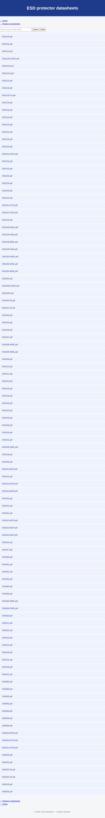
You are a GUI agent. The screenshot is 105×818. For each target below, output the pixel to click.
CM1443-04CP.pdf (9, 484)
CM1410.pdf (7, 367)
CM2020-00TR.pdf (10, 733)
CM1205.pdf (7, 44)
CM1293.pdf (7, 279)
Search (35, 29)
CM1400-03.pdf (8, 301)
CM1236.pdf (7, 183)
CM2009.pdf (7, 726)
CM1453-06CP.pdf (9, 528)
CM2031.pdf (7, 762)
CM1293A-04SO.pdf (10, 286)
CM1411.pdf (7, 374)
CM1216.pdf (7, 88)
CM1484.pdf (7, 586)
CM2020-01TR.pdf (10, 740)
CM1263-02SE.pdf (10, 264)
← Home (4, 21)
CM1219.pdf (7, 110)
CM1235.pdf (7, 176)
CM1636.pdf (7, 667)
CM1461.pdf (7, 564)
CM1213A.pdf (8, 66)
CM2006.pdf (7, 718)
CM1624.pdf (7, 645)
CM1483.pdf (7, 579)
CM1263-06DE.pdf (10, 271)
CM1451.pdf (7, 506)
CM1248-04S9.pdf (9, 235)
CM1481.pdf (7, 572)
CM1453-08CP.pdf (9, 535)
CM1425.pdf (7, 418)
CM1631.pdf (7, 660)
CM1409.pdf (7, 359)
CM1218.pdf (7, 103)
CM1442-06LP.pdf (9, 469)
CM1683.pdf (7, 689)
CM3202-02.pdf (8, 777)
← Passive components (10, 24)
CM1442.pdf (7, 477)
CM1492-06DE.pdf (10, 601)
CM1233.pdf (7, 161)
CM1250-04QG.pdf (10, 257)
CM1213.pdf (7, 51)
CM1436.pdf (7, 455)
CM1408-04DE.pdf (10, 345)
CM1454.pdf (7, 542)
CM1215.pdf (7, 81)
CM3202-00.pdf (8, 770)
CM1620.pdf (7, 616)
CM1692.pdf (7, 704)
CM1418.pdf (7, 396)
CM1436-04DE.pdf (10, 447)
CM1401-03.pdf (8, 308)
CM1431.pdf (7, 440)
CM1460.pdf (7, 557)
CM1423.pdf (7, 410)
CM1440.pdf (7, 462)
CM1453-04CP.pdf (9, 520)
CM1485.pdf (7, 594)
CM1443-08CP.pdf (9, 491)
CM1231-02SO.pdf (10, 154)
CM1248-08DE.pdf (10, 242)
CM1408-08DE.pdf (10, 352)
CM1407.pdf (7, 337)
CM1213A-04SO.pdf (10, 59)
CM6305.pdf (7, 792)
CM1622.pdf (7, 630)
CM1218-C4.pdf (8, 95)
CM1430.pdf (7, 432)
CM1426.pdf (7, 425)
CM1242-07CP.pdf (9, 205)
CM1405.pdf (7, 323)
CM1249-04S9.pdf (9, 249)
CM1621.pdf (7, 623)
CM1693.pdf (7, 711)
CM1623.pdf (7, 638)
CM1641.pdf (7, 674)
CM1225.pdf (7, 139)
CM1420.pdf (7, 403)
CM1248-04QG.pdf (10, 227)
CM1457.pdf (7, 550)
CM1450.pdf (7, 499)
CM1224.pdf (7, 132)
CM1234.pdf (7, 169)
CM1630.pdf (7, 652)
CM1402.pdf (7, 315)
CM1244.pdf (7, 220)
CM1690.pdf (7, 696)
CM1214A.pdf (8, 73)
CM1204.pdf (7, 37)
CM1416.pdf (7, 389)
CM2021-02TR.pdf (10, 748)
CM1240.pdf (7, 191)
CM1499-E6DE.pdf (10, 608)
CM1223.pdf (7, 125)
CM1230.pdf (7, 147)
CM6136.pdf (7, 784)
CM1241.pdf (7, 198)
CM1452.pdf (7, 513)
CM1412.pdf (7, 381)
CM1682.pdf (7, 682)
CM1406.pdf (7, 330)
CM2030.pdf (7, 755)
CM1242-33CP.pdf (9, 213)
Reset (43, 29)
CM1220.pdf (7, 117)
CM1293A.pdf (8, 293)
